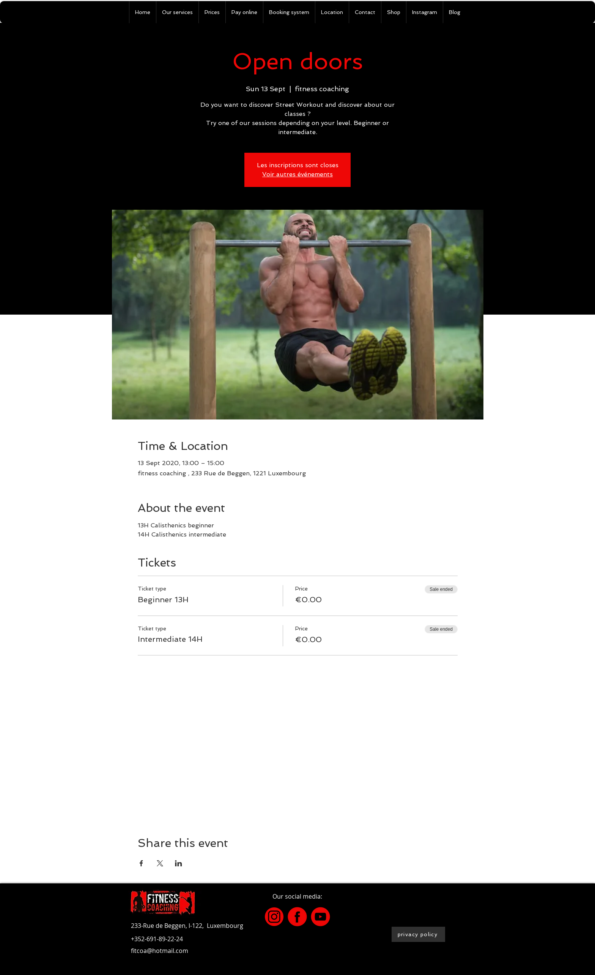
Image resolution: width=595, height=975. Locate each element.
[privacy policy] (418, 934)
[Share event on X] (160, 863)
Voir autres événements (297, 174)
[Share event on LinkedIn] (178, 863)
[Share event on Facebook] (141, 863)
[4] (297, 916)
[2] (320, 916)
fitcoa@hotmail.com (159, 951)
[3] (274, 916)
